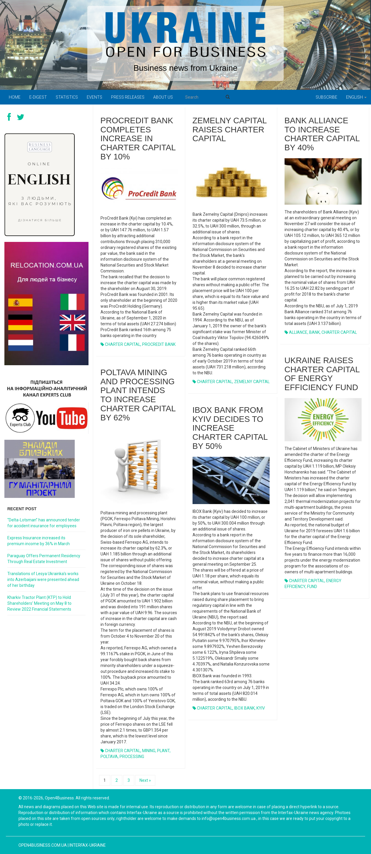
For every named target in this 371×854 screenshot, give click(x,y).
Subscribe (326, 97)
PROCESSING (132, 756)
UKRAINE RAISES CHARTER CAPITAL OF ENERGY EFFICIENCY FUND (322, 374)
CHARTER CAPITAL (122, 344)
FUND (312, 586)
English (356, 97)
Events (94, 97)
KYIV (260, 708)
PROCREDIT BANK (159, 344)
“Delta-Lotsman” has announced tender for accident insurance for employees (43, 523)
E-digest (38, 97)
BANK (314, 332)
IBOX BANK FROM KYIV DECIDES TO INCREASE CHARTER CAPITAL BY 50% (230, 428)
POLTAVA (109, 756)
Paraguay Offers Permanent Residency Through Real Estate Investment (43, 558)
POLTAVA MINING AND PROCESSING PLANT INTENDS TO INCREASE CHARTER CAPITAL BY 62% (138, 395)
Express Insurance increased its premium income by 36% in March (38, 540)
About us (163, 97)
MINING (148, 750)
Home (15, 97)
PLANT (163, 750)
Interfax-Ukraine (87, 845)
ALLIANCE (298, 332)
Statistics (67, 97)
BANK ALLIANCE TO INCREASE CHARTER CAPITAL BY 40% (322, 134)
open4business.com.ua (42, 845)
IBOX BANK (244, 708)
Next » (145, 780)
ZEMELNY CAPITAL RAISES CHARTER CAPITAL (230, 129)
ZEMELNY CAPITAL (252, 381)
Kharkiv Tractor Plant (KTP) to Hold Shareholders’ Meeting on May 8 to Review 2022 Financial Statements (39, 603)
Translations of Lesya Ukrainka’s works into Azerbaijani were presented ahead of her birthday (43, 579)
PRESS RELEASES (127, 97)
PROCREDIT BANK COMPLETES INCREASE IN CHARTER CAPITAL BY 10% (138, 138)
